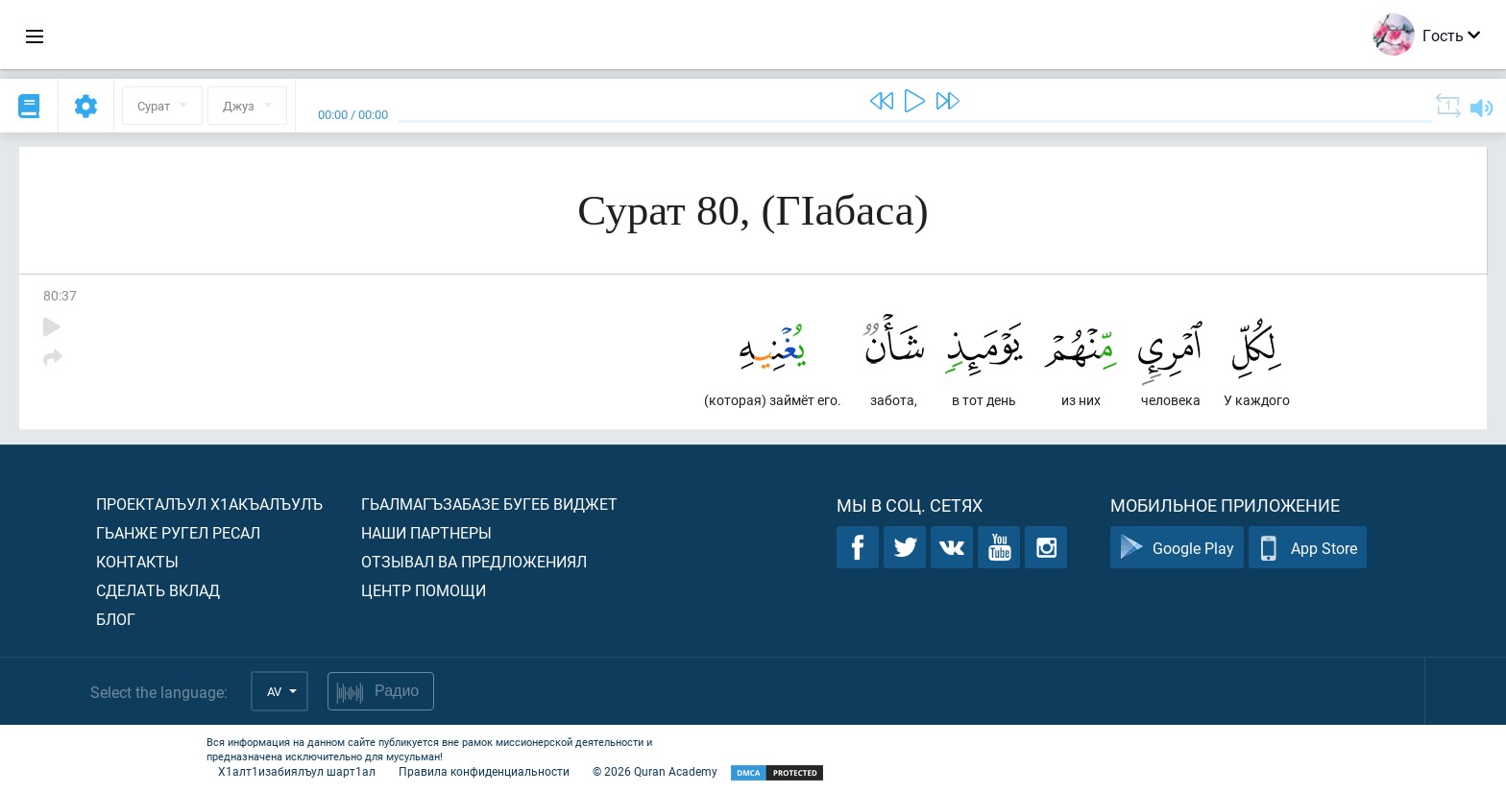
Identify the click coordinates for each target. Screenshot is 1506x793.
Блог (115, 619)
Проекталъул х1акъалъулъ (209, 503)
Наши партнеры (426, 532)
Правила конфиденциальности (484, 771)
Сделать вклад (158, 590)
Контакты (137, 561)
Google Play (1177, 548)
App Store (1307, 548)
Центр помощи (423, 590)
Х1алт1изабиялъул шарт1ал (297, 771)
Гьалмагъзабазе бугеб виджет (489, 503)
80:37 (60, 295)
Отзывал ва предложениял (474, 561)
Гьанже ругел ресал (178, 532)
